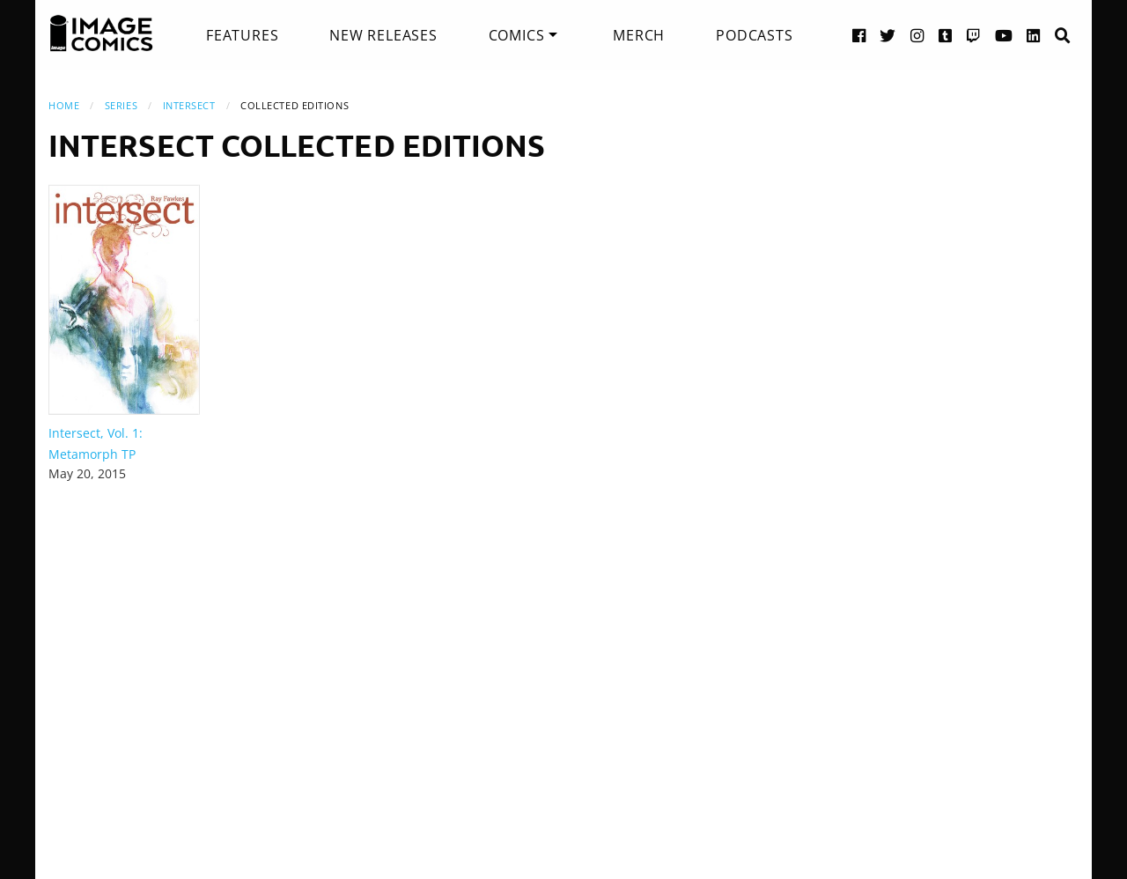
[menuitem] (242, 35)
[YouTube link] (1004, 35)
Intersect (189, 105)
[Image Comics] (101, 33)
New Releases (383, 35)
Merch (639, 35)
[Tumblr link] (946, 35)
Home (63, 105)
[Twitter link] (888, 35)
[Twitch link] (974, 35)
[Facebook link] (859, 35)
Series (121, 105)
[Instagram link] (917, 35)
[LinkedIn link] (1034, 35)
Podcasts (754, 35)
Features (242, 35)
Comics (517, 35)
